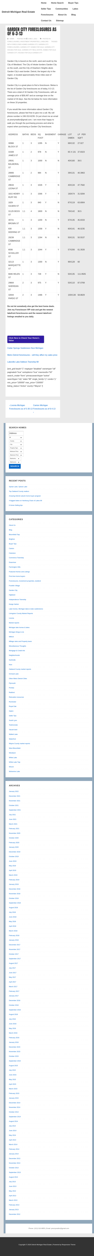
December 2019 (14, 852)
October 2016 (14, 1005)
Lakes (75, 9)
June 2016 (12, 1024)
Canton (11, 548)
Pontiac (11, 688)
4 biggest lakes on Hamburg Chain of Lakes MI (25, 500)
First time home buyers (17, 576)
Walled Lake (13, 734)
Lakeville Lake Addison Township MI (23, 362)
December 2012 (14, 1214)
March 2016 (13, 1033)
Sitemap (60, 21)
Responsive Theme (68, 1245)
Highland (12, 595)
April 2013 (12, 1196)
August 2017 (13, 963)
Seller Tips (46, 9)
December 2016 (14, 1000)
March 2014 (13, 1144)
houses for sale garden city (30, 53)
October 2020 (14, 838)
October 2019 (14, 856)
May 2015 (12, 1079)
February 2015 (14, 1093)
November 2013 (14, 1163)
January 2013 (14, 1209)
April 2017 (12, 982)
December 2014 (14, 1103)
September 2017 (15, 959)
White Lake (13, 757)
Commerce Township (16, 558)
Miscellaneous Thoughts (17, 646)
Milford (11, 637)
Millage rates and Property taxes (20, 641)
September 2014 (15, 1117)
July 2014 (12, 1126)
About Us (62, 15)
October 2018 (14, 898)
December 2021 (14, 796)
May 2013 (12, 1191)
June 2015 (12, 1075)
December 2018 (14, 889)
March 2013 (13, 1200)
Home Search (57, 3)
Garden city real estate (32, 50)
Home (43, 3)
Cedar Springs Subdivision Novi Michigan (25, 348)
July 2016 (12, 1019)
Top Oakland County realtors (19, 491)
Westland (12, 753)
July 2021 (12, 815)
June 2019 (12, 861)
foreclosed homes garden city (25, 44)
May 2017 (12, 977)
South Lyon (13, 720)
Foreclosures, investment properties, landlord (27, 41)
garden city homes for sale (32, 47)
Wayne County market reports (19, 743)
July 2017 (12, 968)
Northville (12, 660)
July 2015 (12, 1070)
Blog (73, 15)
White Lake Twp (14, 762)
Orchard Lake (14, 674)
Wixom (11, 767)
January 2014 (14, 1154)
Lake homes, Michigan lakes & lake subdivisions (26, 609)
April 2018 (12, 926)
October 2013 (14, 1168)
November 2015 (14, 1051)
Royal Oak (12, 706)
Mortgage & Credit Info (17, 651)
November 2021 (14, 801)
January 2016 (14, 1042)
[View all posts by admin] (11, 39)
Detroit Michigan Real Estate (18, 11)
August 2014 (13, 1121)
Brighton (12, 539)
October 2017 (14, 954)
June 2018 (12, 917)
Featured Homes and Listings (19, 572)
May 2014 (12, 1135)
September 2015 (15, 1061)
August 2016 (13, 1014)
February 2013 (14, 1205)
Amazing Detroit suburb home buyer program (25, 496)
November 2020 (14, 833)
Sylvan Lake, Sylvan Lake (18, 487)
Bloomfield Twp (14, 534)
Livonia (11, 618)
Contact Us (46, 21)
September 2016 (15, 1010)
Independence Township (17, 599)
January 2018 (14, 940)
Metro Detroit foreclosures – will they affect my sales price (32, 355)
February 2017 (14, 991)
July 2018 (12, 912)
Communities (62, 9)
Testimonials (13, 725)
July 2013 (12, 1182)
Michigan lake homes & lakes (19, 627)
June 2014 (12, 1130)
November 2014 (14, 1107)
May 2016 (12, 1028)
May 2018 (12, 921)
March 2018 (13, 931)
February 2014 (14, 1149)
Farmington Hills (14, 567)
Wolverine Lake (14, 771)
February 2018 (14, 935)
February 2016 (14, 1038)
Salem (11, 711)
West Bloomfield (14, 748)
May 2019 (12, 866)
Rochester (12, 702)
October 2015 (14, 1056)
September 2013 (15, 1172)
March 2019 (13, 875)
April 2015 (12, 1084)
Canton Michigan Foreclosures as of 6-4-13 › (44, 408)
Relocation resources (16, 697)
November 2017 (14, 949)
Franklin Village (14, 586)
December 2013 (14, 1158)
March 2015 (13, 1089)
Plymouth (12, 683)
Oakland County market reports (20, 669)
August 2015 (13, 1065)
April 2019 (12, 870)
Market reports (14, 623)
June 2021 (12, 819)
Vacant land (13, 730)
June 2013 (12, 1186)
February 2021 (14, 828)
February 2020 (14, 842)
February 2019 (14, 880)
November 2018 (14, 894)
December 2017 (14, 945)
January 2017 (14, 996)
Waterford (12, 739)
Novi (10, 665)
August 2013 (13, 1177)
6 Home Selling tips (16, 505)
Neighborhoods (14, 655)
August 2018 (13, 907)
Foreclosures (47, 15)
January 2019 (14, 884)
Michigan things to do (16, 632)
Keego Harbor (14, 604)
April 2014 (12, 1140)
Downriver (12, 562)
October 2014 (14, 1112)
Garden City (13, 590)
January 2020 (14, 847)
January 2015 (14, 1098)
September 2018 (15, 903)
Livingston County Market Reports (21, 613)
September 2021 (15, 810)
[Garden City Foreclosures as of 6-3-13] (32, 39)
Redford (12, 692)
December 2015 (14, 1047)
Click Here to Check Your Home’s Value (24, 339)
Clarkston (12, 553)
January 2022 (14, 791)
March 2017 (13, 986)
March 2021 (13, 824)
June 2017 (12, 973)
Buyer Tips (73, 3)
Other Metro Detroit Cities (18, 678)
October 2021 (14, 805)
